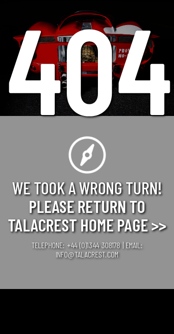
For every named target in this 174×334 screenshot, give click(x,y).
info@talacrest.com (87, 254)
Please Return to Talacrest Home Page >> (87, 215)
